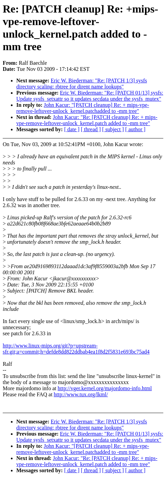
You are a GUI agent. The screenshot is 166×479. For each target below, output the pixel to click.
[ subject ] (113, 129)
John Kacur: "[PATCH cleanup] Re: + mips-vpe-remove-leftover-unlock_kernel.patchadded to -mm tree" (82, 108)
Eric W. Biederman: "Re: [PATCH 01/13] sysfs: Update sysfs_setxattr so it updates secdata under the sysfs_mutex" (89, 96)
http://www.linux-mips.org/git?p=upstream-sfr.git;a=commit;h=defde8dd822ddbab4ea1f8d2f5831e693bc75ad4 (76, 349)
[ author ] (135, 129)
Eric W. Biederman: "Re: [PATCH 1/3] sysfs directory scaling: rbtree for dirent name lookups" (81, 83)
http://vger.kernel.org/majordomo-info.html (105, 388)
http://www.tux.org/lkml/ (81, 394)
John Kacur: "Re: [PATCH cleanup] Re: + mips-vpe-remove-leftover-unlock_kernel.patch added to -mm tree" (87, 120)
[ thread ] (91, 129)
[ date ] (71, 129)
